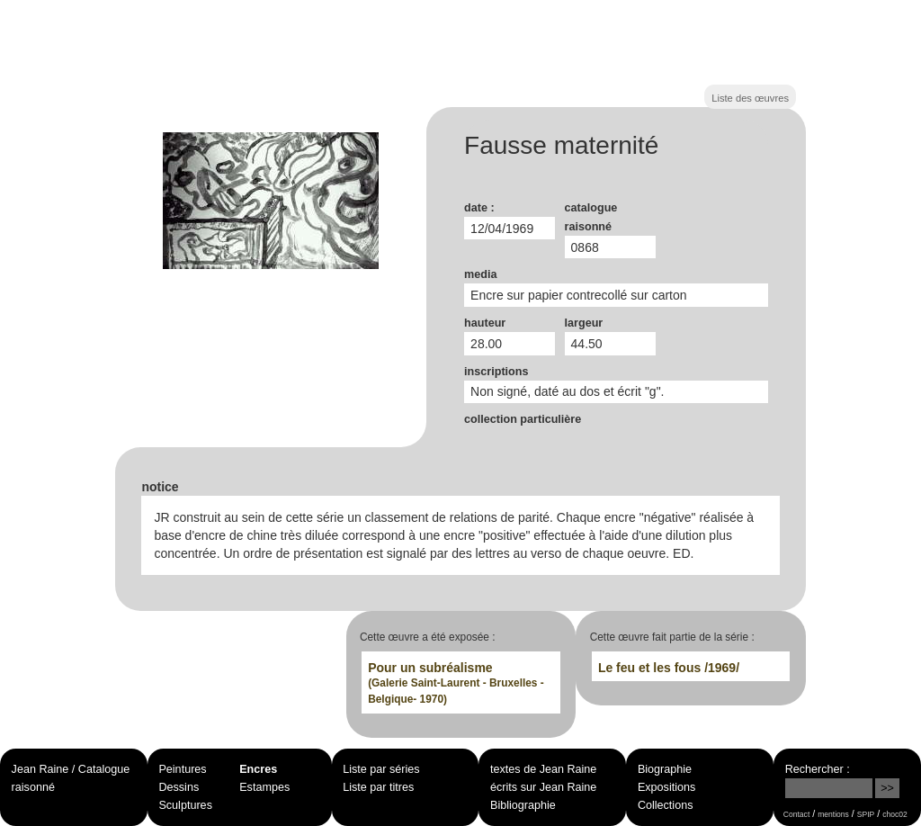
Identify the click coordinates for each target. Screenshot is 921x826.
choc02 (895, 814)
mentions (833, 814)
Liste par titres (378, 787)
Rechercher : (817, 769)
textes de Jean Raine (543, 769)
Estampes (264, 787)
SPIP (865, 814)
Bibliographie (523, 805)
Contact (796, 814)
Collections (665, 805)
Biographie (665, 769)
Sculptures (185, 805)
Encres (258, 769)
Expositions (666, 787)
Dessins (178, 787)
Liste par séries (381, 769)
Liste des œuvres (750, 98)
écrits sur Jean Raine (543, 787)
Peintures (182, 769)
